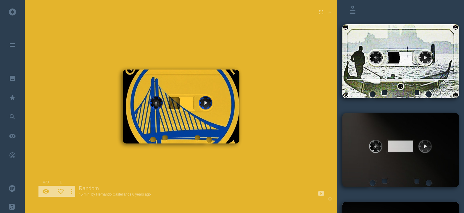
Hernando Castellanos (113, 194)
